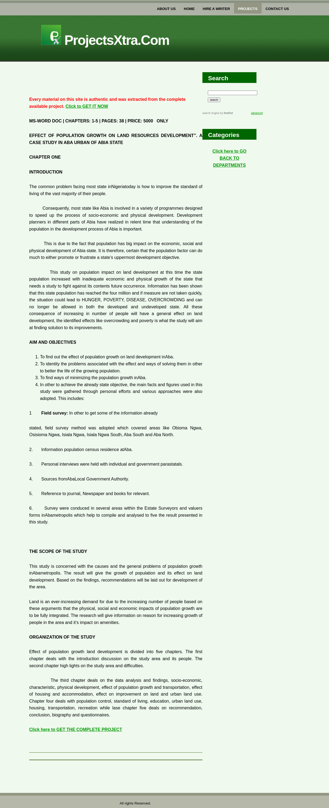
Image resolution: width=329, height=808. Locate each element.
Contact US (277, 9)
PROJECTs (248, 9)
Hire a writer (216, 9)
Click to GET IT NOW (86, 106)
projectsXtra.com (105, 40)
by (226, 113)
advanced (257, 113)
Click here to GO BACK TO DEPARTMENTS (229, 158)
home (189, 9)
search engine (210, 113)
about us (166, 9)
